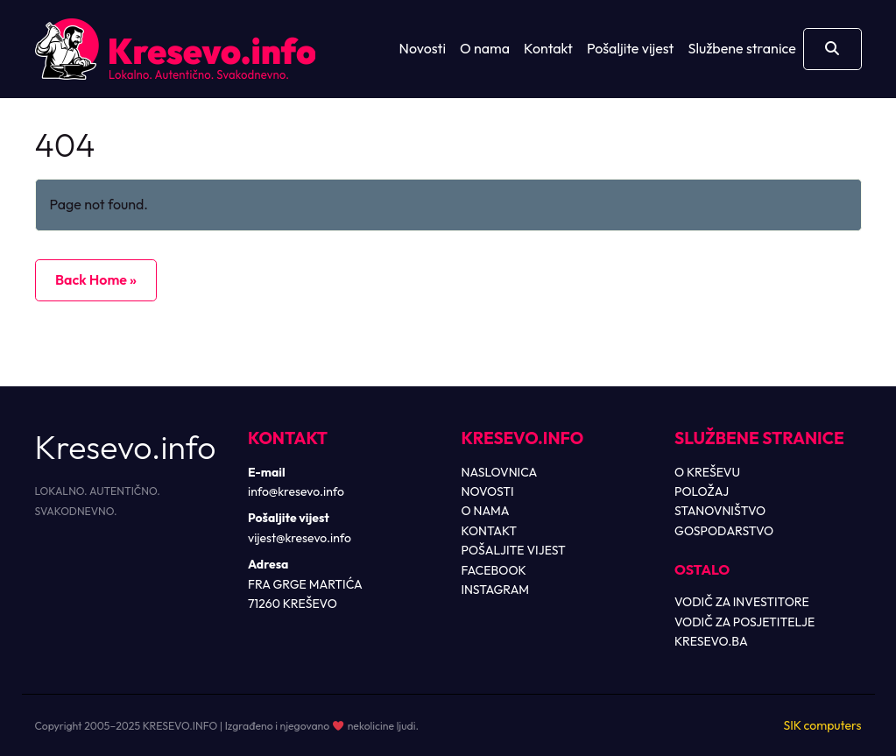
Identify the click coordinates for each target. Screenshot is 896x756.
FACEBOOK (494, 570)
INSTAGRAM (496, 589)
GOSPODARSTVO (723, 531)
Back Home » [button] (96, 279)
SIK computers (822, 725)
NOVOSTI (488, 491)
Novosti (422, 48)
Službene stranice (742, 48)
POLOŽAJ (701, 491)
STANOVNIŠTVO (719, 511)
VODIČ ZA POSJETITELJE (744, 622)
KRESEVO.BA (711, 641)
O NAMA (486, 511)
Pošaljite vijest (630, 48)
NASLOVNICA (500, 472)
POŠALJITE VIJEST (514, 550)
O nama (485, 48)
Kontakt (548, 48)
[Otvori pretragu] (832, 49)
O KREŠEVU (707, 472)
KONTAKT (490, 531)
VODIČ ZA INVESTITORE (741, 602)
